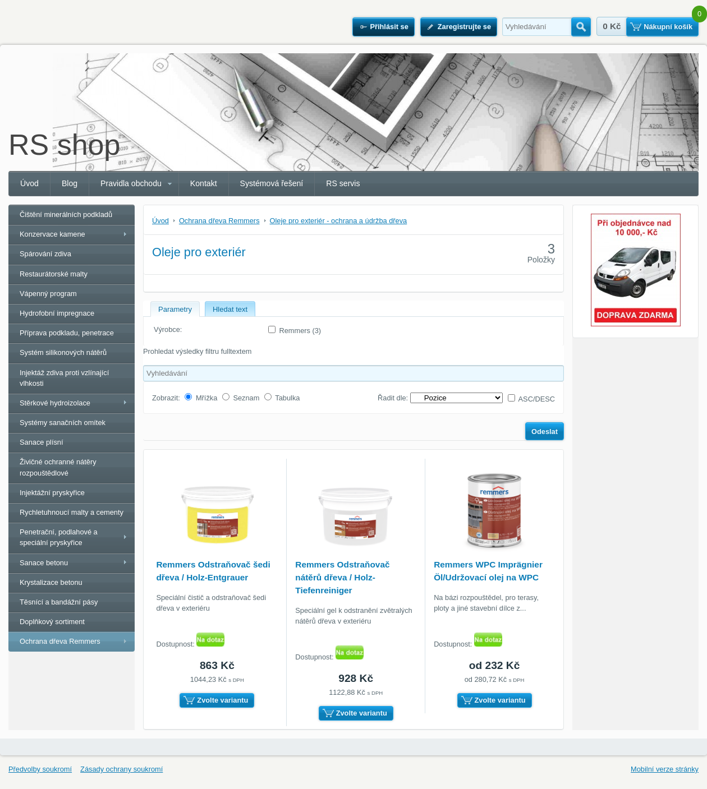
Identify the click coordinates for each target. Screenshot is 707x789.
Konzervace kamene (52, 234)
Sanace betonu (44, 563)
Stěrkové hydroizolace (55, 403)
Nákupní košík (668, 26)
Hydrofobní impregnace (57, 313)
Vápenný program (48, 293)
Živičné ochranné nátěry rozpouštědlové (58, 467)
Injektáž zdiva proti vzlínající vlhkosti (64, 377)
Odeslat (544, 431)
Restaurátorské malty (54, 274)
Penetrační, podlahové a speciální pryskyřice (59, 537)
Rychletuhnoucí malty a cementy (71, 512)
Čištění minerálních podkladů (66, 214)
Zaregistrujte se (464, 26)
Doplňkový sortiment (52, 621)
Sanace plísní (41, 442)
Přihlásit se (389, 26)
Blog (69, 183)
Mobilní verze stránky (665, 769)
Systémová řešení (272, 183)
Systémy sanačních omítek (62, 422)
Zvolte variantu (222, 700)
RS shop (64, 144)
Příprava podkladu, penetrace (67, 333)
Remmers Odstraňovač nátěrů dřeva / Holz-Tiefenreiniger (342, 577)
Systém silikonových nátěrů (63, 352)
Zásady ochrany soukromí (121, 769)
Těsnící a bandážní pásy (59, 602)
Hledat (581, 26)
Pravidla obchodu (131, 183)
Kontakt (203, 183)
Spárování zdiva (45, 254)
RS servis (343, 183)
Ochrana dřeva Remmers (60, 641)
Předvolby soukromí (40, 769)
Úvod (29, 183)
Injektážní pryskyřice (52, 492)
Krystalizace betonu (51, 582)
